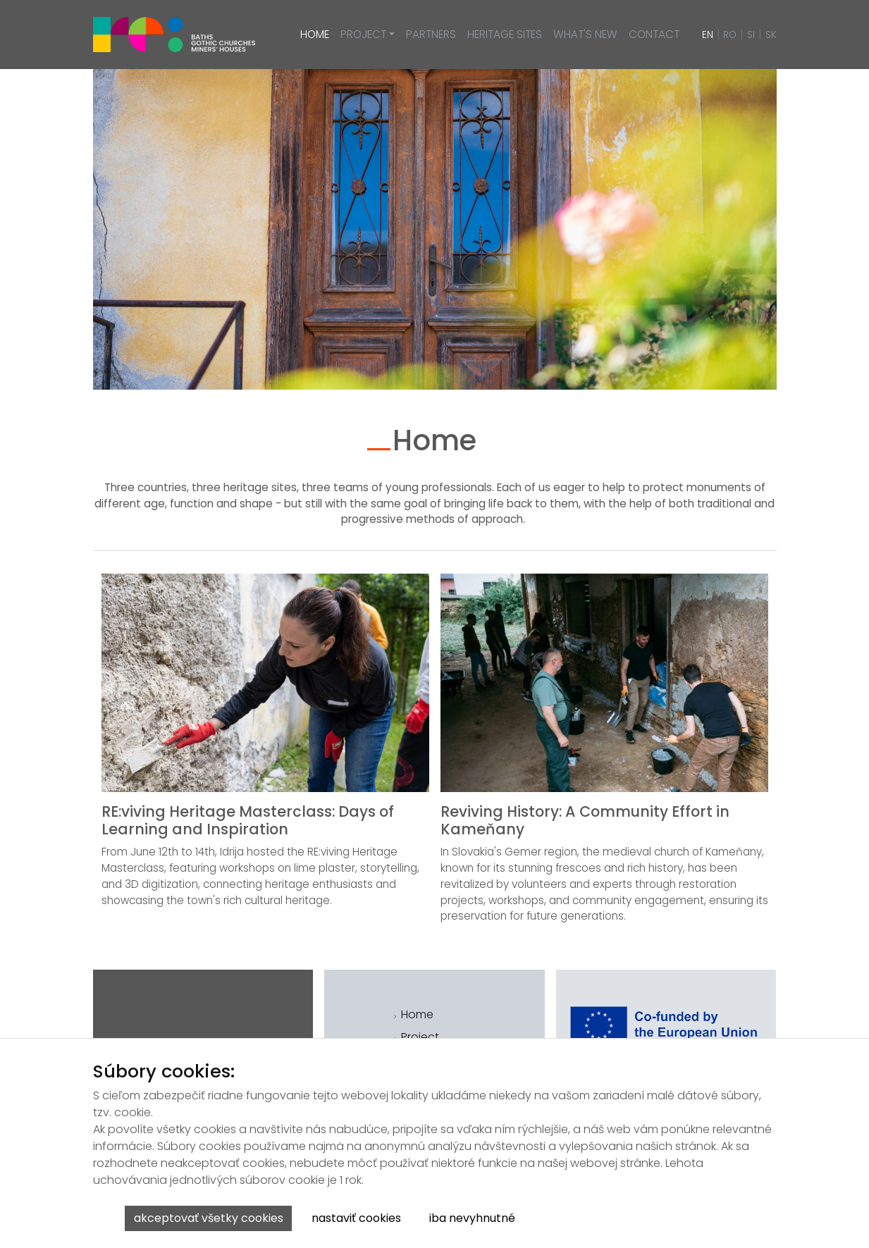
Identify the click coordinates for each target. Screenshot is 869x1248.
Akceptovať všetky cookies (208, 1218)
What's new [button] (585, 34)
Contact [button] (654, 34)
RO (730, 35)
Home (417, 1014)
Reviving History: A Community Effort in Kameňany (584, 820)
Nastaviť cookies (356, 1218)
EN (707, 35)
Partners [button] (431, 34)
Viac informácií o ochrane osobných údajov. (640, 1212)
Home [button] (314, 34)
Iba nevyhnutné (472, 1218)
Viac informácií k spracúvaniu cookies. (626, 1224)
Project (420, 1037)
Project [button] (363, 34)
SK (771, 35)
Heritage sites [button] (504, 34)
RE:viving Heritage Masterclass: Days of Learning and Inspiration (247, 820)
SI (751, 35)
